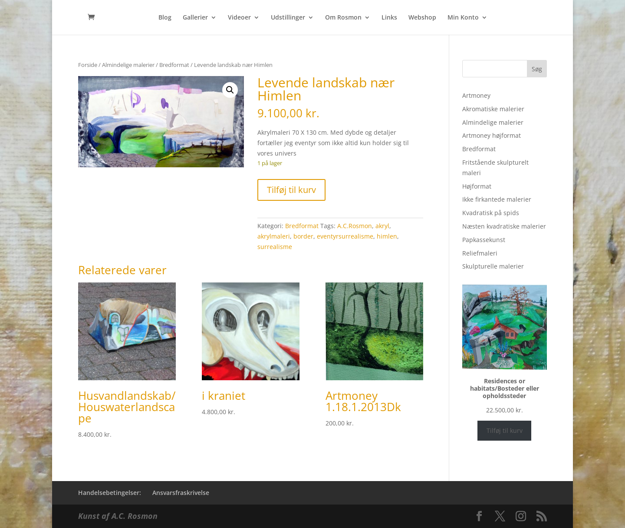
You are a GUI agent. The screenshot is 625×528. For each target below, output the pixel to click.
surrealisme (274, 246)
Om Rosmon (343, 17)
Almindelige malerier (128, 65)
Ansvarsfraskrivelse (180, 492)
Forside (87, 65)
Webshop (422, 17)
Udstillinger (288, 17)
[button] (230, 90)
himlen (387, 236)
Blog (164, 17)
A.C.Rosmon (354, 226)
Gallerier (195, 17)
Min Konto (463, 17)
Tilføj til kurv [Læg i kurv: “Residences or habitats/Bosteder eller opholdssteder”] (505, 430)
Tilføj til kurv (291, 190)
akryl (382, 226)
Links (389, 17)
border (303, 236)
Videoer (239, 17)
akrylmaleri (273, 236)
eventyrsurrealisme (345, 236)
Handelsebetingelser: (109, 492)
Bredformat (174, 65)
